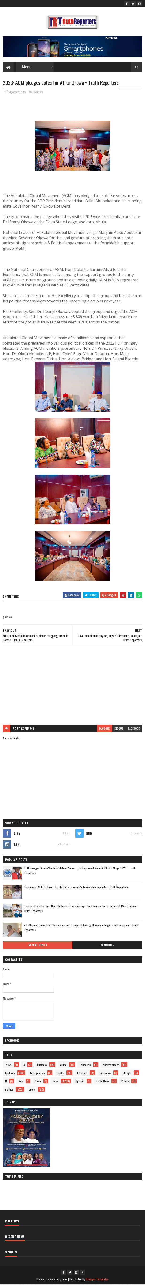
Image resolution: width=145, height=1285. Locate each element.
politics (38, 92)
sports (32, 1090)
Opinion (80, 1082)
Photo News (102, 1082)
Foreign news (37, 1074)
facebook (134, 729)
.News (8, 1065)
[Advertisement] (72, 686)
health (60, 1074)
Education (85, 1065)
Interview (82, 1074)
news (55, 1082)
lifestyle (127, 1074)
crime (63, 1065)
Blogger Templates (97, 1280)
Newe (38, 1082)
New (21, 1082)
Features (10, 1074)
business (42, 1065)
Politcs (125, 1082)
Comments (107, 946)
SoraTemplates (58, 1280)
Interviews (105, 1074)
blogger (104, 729)
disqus (118, 729)
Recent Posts (37, 946)
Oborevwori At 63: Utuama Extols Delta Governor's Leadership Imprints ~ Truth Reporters (76, 887)
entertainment (111, 1065)
